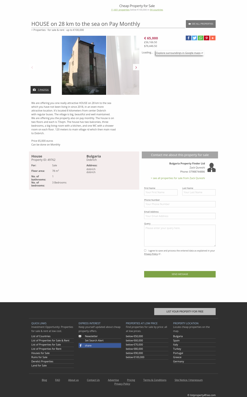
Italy (175, 344)
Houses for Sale (40, 353)
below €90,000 (134, 353)
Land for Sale (39, 365)
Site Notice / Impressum (189, 380)
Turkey (177, 349)
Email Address (180, 214)
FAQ (57, 380)
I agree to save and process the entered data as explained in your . (179, 252)
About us (73, 380)
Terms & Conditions (154, 380)
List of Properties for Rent (46, 349)
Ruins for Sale (39, 357)
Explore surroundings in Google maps (178, 53)
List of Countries (40, 336)
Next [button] (136, 67)
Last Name (199, 191)
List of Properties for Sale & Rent (50, 340)
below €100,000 (135, 357)
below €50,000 (134, 336)
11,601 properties (120, 9)
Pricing (131, 380)
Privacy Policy (151, 253)
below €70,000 (134, 344)
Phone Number (180, 202)
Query (180, 234)
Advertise (113, 380)
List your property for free (185, 311)
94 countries (156, 9)
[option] (84, 67)
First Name (161, 191)
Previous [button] (32, 67)
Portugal (178, 353)
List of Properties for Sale (46, 344)
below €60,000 (134, 340)
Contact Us (93, 380)
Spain (176, 340)
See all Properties (200, 23)
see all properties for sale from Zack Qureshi (178, 178)
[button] (188, 38)
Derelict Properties (42, 361)
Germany (178, 361)
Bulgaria (178, 336)
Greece (177, 357)
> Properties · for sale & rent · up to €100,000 (57, 30)
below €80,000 (134, 349)
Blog (44, 380)
